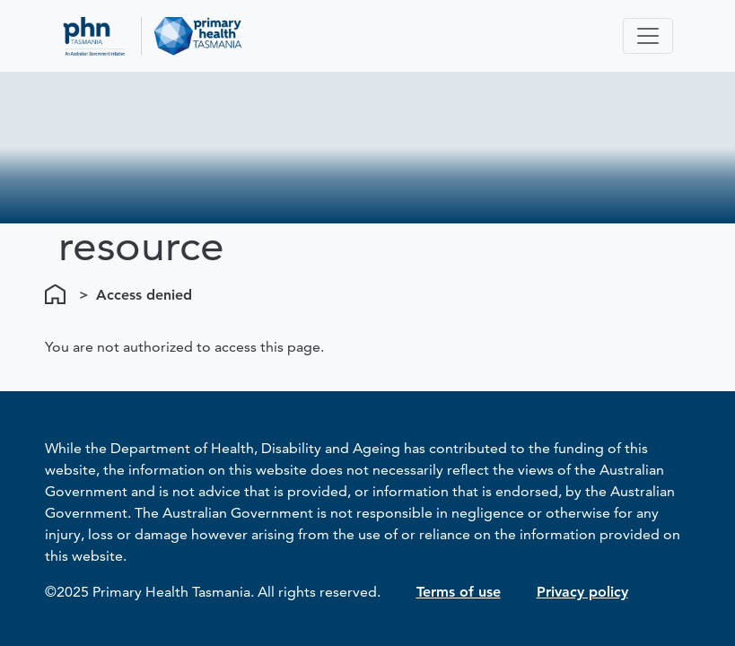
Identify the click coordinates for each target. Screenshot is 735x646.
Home (58, 294)
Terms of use (458, 591)
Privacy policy (582, 591)
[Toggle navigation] (648, 36)
